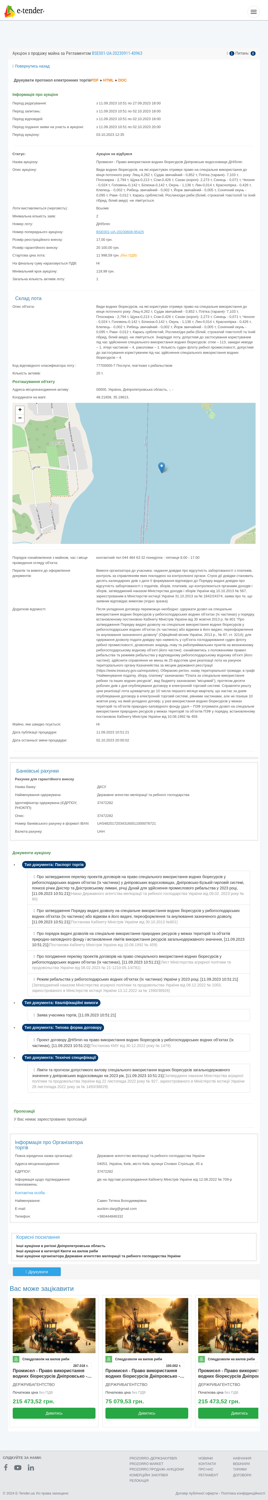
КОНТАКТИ (207, 1464)
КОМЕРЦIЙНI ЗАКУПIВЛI (148, 1475)
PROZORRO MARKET (146, 1464)
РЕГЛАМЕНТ (208, 1475)
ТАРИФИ (239, 1469)
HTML (108, 80)
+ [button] (20, 410)
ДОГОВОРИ (242, 1475)
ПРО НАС (205, 1469)
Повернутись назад (31, 66)
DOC (122, 80)
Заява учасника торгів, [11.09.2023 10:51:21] (76, 1015)
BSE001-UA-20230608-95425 (120, 232)
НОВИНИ (205, 1458)
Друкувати (37, 1271)
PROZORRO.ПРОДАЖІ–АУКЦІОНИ (156, 1469)
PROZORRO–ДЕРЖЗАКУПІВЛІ (153, 1458)
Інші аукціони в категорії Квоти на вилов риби (57, 1251)
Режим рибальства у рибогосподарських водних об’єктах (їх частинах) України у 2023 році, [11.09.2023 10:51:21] (137, 979)
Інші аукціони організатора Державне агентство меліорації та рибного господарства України (98, 1256)
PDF (95, 80)
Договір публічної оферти (197, 1493)
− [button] (20, 418)
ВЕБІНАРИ (241, 1464)
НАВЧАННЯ (242, 1458)
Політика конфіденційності (243, 1493)
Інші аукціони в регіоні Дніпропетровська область (60, 1246)
